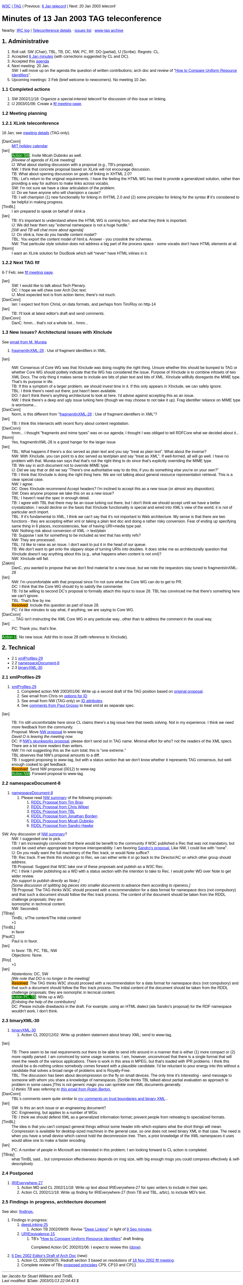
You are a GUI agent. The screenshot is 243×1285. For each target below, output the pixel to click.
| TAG (16, 6)
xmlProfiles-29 (30, 658)
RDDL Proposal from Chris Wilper (60, 807)
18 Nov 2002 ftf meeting (153, 1260)
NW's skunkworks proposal (46, 741)
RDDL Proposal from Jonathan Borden (64, 816)
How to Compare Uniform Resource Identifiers (81, 1239)
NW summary (55, 798)
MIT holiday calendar (30, 146)
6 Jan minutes (41, 56)
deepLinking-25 (34, 1225)
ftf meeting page (67, 104)
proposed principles (80, 1265)
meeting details (36, 133)
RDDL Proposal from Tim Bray (57, 802)
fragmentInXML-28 (28, 351)
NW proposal (51, 732)
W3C (6, 6)
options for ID (75, 696)
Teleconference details (52, 30)
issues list (83, 30)
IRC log (23, 30)
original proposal (188, 691)
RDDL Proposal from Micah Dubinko (62, 821)
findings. (26, 1212)
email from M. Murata (28, 342)
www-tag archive (109, 30)
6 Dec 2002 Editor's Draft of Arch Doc (44, 1256)
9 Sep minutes (139, 1229)
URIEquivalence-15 (38, 1234)
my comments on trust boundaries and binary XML (121, 1099)
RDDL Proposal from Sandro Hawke (62, 826)
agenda (42, 61)
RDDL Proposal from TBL (53, 811)
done (135, 1247)
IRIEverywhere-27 (27, 1183)
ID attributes (91, 701)
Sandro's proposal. (154, 848)
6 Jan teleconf (54, 6)
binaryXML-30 (30, 668)
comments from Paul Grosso (54, 705)
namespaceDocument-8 (38, 663)
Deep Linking (96, 1229)
